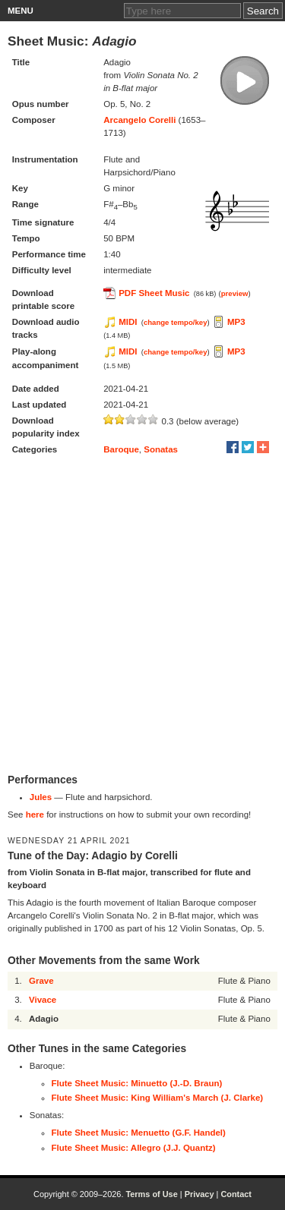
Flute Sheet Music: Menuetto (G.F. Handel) (139, 1132)
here (35, 814)
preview (235, 293)
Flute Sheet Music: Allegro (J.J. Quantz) (134, 1147)
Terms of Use (151, 1194)
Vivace (42, 999)
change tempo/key (175, 322)
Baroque (121, 449)
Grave (41, 980)
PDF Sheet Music (154, 293)
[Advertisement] (142, 616)
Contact (236, 1194)
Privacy (199, 1194)
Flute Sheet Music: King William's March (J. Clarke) (158, 1097)
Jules (41, 797)
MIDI (128, 321)
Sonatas (161, 449)
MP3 (236, 321)
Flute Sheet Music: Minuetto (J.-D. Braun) (137, 1083)
